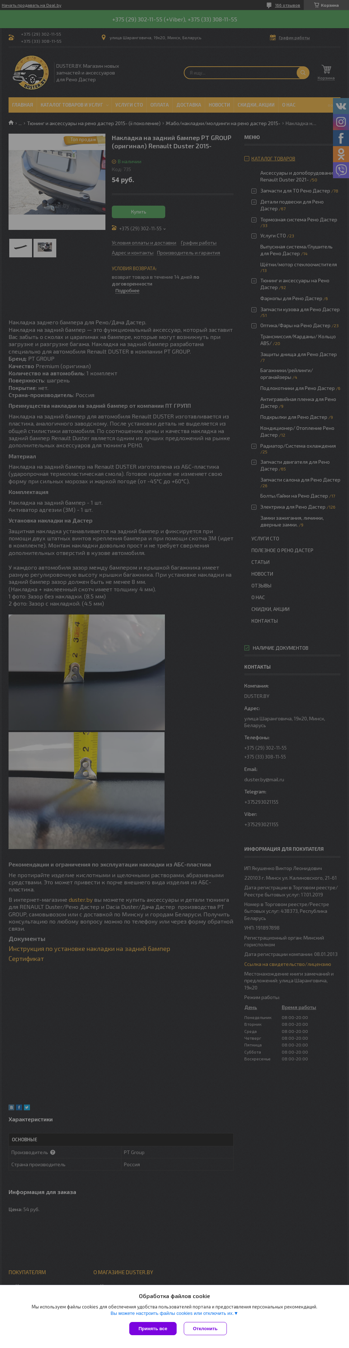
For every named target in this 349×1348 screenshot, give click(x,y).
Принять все (153, 1328)
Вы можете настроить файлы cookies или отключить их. (172, 1313)
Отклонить (205, 1328)
